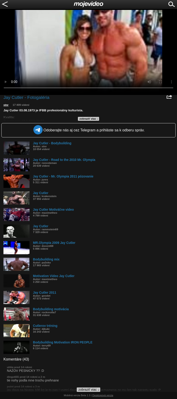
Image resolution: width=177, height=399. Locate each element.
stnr (6, 104)
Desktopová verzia (102, 395)
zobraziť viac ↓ (89, 118)
